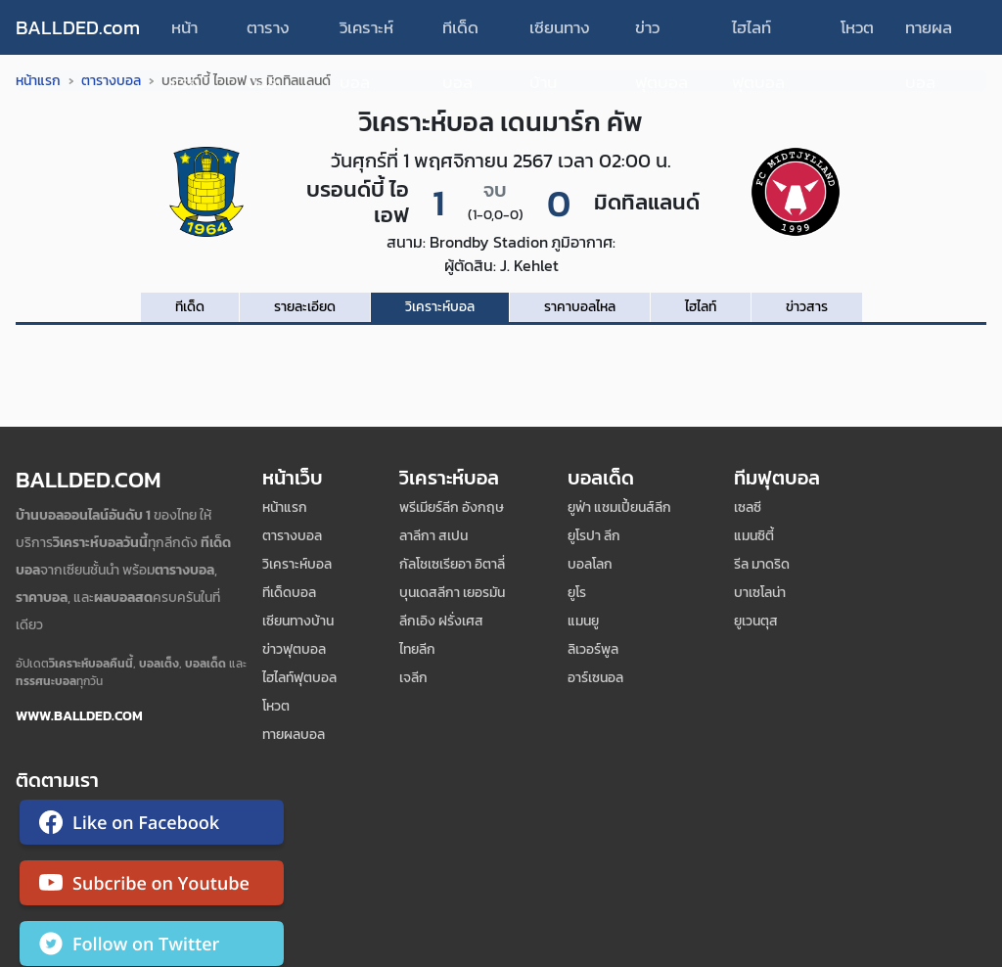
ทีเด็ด (190, 307)
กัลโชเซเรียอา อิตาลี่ (452, 564)
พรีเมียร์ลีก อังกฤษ (451, 507)
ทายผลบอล (928, 35)
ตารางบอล (268, 35)
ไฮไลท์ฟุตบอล (758, 35)
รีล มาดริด (762, 564)
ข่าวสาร (807, 307)
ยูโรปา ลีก (594, 536)
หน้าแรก (185, 35)
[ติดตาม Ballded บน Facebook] (152, 826)
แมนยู (583, 621)
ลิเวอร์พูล (593, 649)
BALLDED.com (78, 27)
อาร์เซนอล (595, 678)
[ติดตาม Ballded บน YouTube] (152, 886)
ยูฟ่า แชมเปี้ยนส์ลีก (619, 507)
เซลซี (747, 507)
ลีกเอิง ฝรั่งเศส (441, 621)
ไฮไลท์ (700, 307)
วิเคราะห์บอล (366, 35)
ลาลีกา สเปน (433, 536)
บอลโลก (590, 564)
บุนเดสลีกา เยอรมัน (452, 592)
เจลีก (413, 678)
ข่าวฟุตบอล (661, 35)
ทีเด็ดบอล (460, 35)
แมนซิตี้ (754, 536)
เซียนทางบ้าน (559, 35)
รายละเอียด (305, 307)
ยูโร (577, 592)
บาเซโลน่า (760, 592)
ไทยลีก (417, 649)
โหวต (857, 27)
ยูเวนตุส (756, 621)
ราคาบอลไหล (579, 307)
